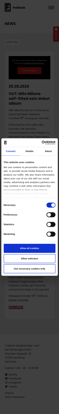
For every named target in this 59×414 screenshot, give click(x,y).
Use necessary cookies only (29, 268)
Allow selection (29, 258)
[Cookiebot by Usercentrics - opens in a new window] (42, 143)
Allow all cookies (29, 248)
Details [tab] (30, 151)
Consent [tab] (10, 151)
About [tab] (48, 151)
